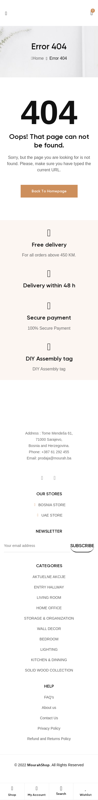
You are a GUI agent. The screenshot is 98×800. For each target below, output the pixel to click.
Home (38, 58)
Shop (12, 795)
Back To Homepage (49, 191)
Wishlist (86, 795)
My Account (37, 795)
